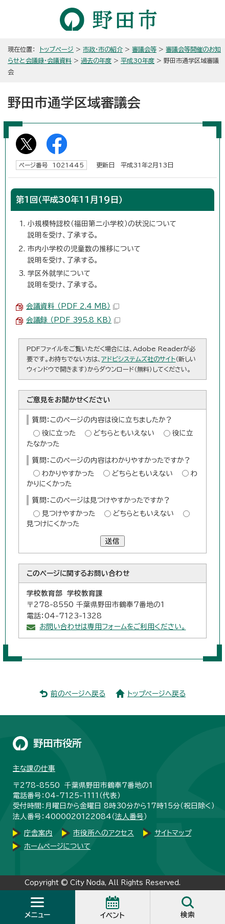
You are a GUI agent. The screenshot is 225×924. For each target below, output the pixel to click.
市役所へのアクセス (103, 832)
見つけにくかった (53, 523)
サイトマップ (172, 832)
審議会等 (144, 49)
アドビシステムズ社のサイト (138, 359)
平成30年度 (137, 60)
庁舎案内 (38, 832)
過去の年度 (96, 60)
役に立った (59, 433)
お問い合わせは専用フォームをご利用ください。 (112, 626)
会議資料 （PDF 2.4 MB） (72, 306)
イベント (112, 915)
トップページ (56, 49)
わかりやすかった (68, 473)
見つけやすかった (68, 513)
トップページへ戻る (156, 693)
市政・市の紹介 (103, 49)
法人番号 (129, 816)
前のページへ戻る (78, 693)
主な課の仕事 (34, 768)
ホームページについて (57, 846)
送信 (112, 541)
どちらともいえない (124, 433)
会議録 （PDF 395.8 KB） (73, 320)
